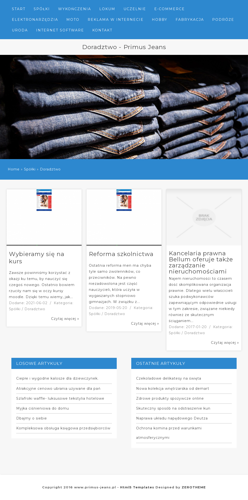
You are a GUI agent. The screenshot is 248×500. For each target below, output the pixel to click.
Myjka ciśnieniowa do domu (42, 408)
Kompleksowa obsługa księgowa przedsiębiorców (63, 428)
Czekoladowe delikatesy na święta (168, 378)
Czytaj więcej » (65, 318)
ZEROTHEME (194, 487)
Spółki (30, 169)
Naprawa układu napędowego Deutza (172, 418)
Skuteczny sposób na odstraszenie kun (173, 408)
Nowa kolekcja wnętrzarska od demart (172, 388)
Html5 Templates (137, 487)
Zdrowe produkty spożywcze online (170, 398)
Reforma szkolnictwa (121, 253)
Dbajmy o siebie (31, 418)
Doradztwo (50, 169)
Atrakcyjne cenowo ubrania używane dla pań (58, 388)
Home (14, 169)
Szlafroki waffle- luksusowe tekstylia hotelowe (60, 398)
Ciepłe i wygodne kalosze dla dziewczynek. (57, 378)
